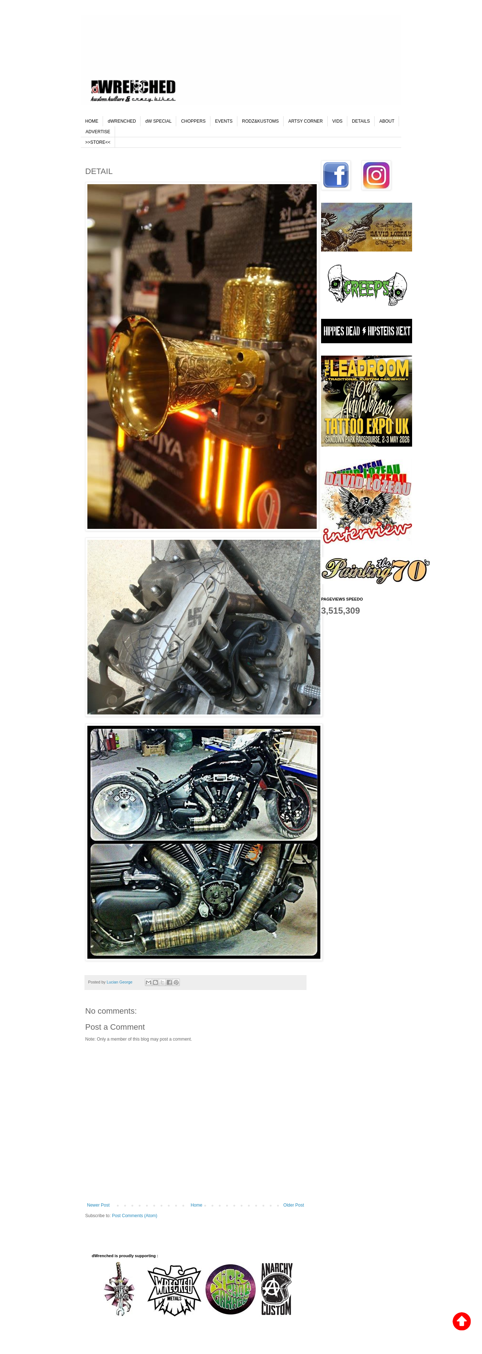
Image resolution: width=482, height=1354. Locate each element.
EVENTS (224, 121)
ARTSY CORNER (305, 121)
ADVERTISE (98, 131)
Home (196, 1205)
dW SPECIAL (158, 121)
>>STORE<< (97, 142)
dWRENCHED (122, 121)
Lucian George (120, 982)
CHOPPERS (193, 121)
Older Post (293, 1205)
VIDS (337, 121)
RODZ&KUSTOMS (260, 121)
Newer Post (98, 1205)
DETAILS (361, 121)
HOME (91, 121)
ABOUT (386, 121)
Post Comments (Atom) (134, 1215)
